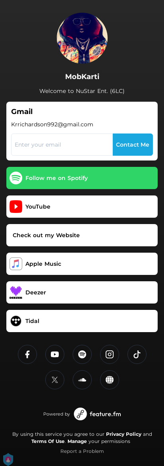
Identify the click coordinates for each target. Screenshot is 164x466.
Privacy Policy (123, 434)
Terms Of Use (48, 441)
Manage (77, 441)
